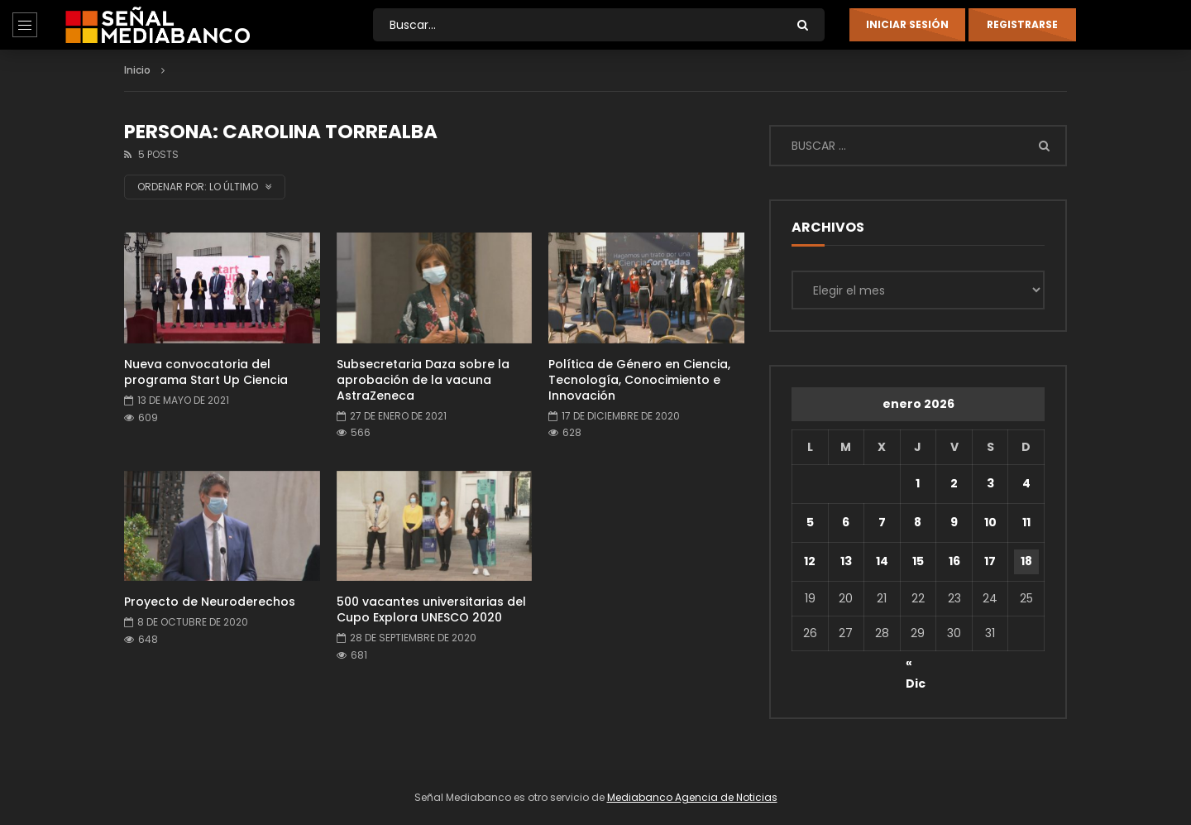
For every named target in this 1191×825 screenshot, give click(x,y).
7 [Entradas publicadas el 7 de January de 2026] (882, 522)
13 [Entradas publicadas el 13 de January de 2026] (846, 561)
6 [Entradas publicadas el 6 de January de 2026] (845, 522)
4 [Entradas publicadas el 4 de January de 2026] (1026, 483)
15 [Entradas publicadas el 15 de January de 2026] (918, 561)
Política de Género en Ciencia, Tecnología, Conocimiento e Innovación (639, 380)
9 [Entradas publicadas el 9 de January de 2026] (954, 522)
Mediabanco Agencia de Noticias (692, 797)
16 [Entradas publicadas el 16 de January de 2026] (954, 561)
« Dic (916, 665)
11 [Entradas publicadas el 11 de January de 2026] (1026, 522)
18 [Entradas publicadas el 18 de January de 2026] (1026, 561)
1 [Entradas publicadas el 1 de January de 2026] (918, 483)
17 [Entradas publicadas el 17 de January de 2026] (990, 561)
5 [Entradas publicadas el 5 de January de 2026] (810, 522)
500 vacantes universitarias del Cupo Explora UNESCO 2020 (431, 609)
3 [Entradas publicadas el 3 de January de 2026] (990, 483)
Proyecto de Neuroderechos (209, 601)
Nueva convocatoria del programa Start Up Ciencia (206, 372)
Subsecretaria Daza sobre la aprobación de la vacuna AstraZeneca (423, 380)
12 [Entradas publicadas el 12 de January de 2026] (810, 561)
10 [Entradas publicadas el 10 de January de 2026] (990, 522)
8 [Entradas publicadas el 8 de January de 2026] (917, 522)
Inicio (137, 70)
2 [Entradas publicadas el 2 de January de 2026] (954, 483)
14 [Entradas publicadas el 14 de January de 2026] (882, 561)
